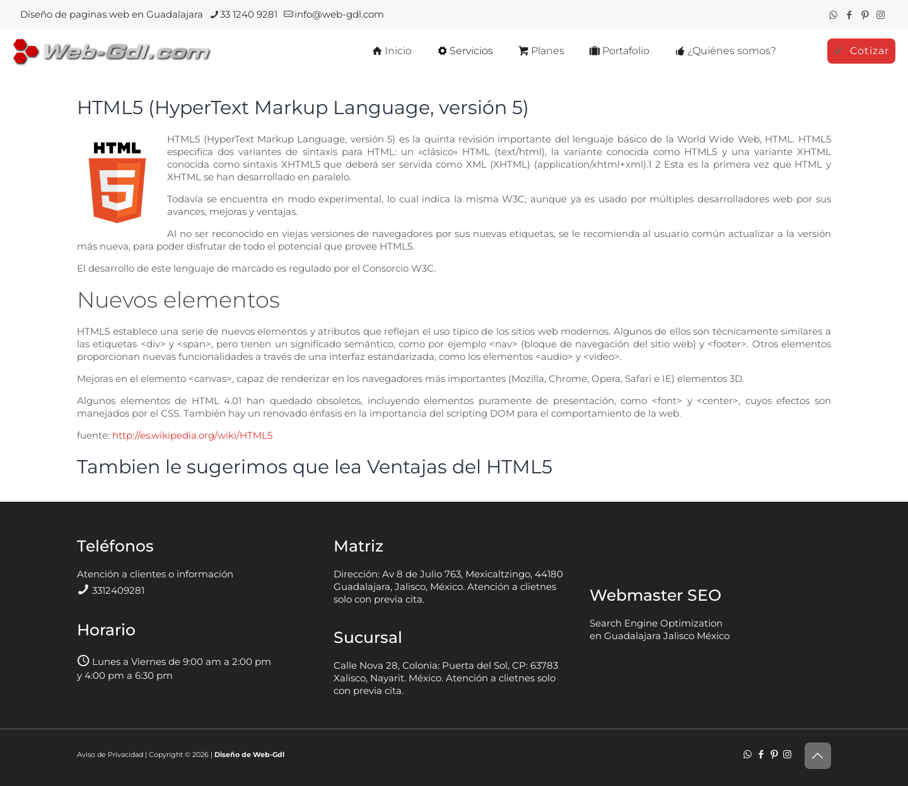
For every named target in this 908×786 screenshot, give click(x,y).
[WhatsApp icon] (833, 15)
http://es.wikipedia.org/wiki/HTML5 (192, 435)
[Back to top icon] (818, 756)
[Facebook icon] (849, 15)
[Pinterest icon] (865, 15)
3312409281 (118, 590)
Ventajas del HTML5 (459, 466)
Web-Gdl (268, 754)
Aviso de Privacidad (110, 754)
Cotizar (861, 51)
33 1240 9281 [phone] (248, 14)
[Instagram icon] (880, 15)
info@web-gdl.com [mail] (339, 14)
